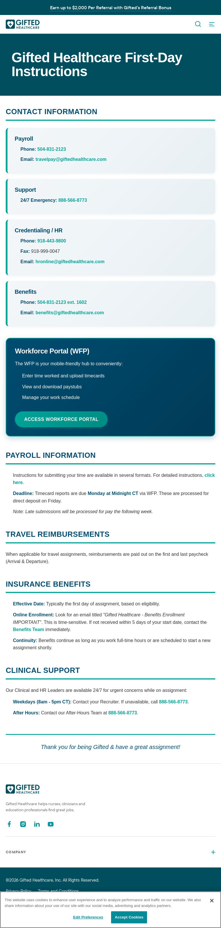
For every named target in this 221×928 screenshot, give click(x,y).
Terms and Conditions (58, 891)
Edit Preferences (88, 917)
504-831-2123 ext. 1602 (62, 302)
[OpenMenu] (211, 24)
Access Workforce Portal (61, 419)
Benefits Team (28, 629)
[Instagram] (23, 824)
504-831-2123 (51, 149)
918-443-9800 (51, 240)
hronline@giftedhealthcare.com (69, 261)
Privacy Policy (18, 891)
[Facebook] (9, 824)
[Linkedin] (36, 824)
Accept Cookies (129, 917)
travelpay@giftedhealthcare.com (70, 159)
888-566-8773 (72, 200)
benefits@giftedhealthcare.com (69, 312)
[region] (110, 909)
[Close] (211, 900)
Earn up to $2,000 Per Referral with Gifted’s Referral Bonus (110, 7)
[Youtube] (50, 824)
